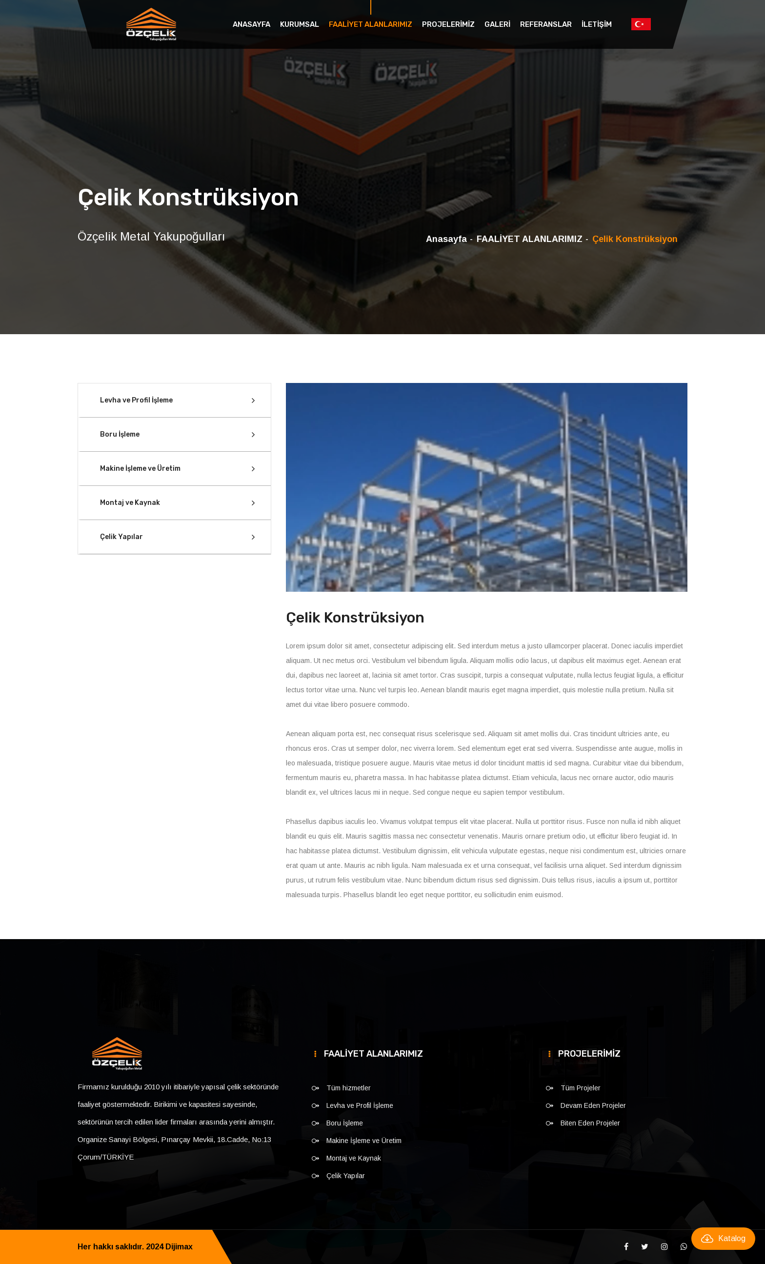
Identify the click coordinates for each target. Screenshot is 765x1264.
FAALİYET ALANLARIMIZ (370, 24)
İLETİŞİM (597, 24)
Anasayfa (251, 24)
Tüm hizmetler (348, 1088)
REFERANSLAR (546, 24)
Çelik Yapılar (121, 537)
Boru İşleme (120, 434)
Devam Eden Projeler (593, 1105)
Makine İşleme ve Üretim (140, 468)
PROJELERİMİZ (448, 24)
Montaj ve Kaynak (130, 503)
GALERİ (497, 24)
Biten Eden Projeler (590, 1123)
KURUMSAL (299, 24)
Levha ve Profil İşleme (136, 400)
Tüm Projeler (581, 1088)
